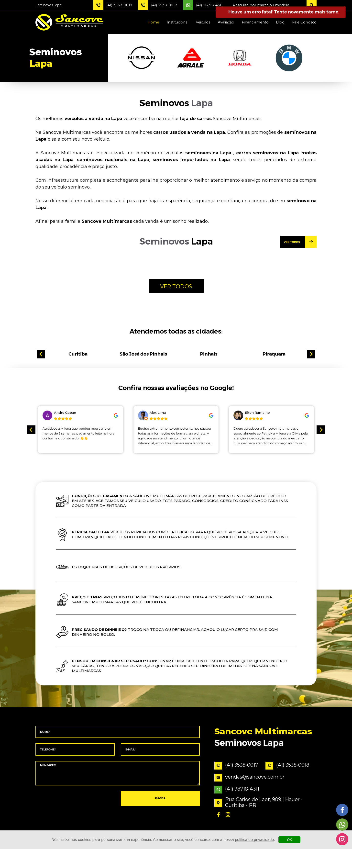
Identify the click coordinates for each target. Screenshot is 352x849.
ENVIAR (160, 798)
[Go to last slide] (41, 354)
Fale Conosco (304, 22)
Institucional (177, 22)
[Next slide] (311, 354)
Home (153, 22)
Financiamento (255, 22)
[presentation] (74, 798)
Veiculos (203, 22)
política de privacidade (254, 840)
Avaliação (226, 22)
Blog (280, 22)
